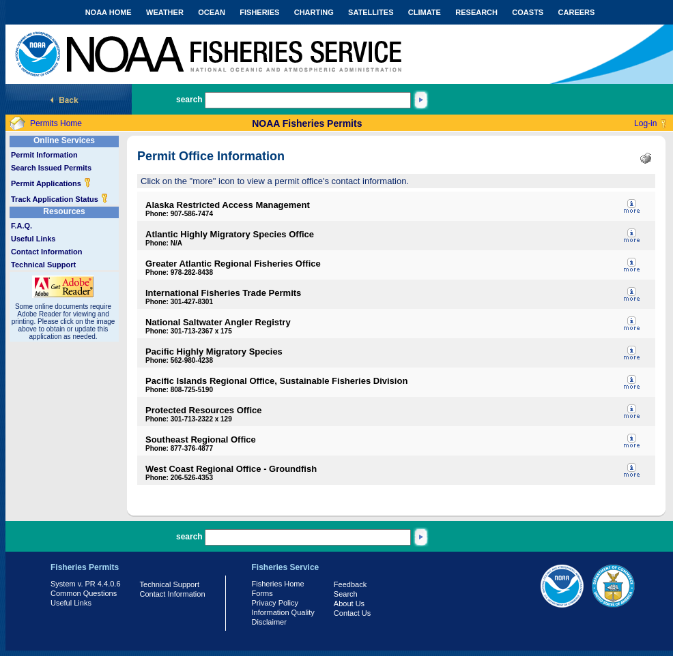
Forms (262, 593)
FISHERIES (259, 12)
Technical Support (43, 264)
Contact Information (47, 252)
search (189, 99)
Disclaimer (269, 622)
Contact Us (352, 613)
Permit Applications (51, 183)
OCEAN (211, 12)
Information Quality (283, 612)
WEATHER (165, 12)
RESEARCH (476, 12)
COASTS (527, 12)
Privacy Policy (275, 603)
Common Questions (84, 593)
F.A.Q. (21, 226)
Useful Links (33, 239)
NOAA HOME (108, 12)
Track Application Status (60, 199)
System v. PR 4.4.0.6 (86, 584)
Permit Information (44, 155)
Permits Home (56, 123)
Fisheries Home (278, 584)
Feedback (350, 584)
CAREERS (576, 12)
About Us (349, 603)
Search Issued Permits (51, 168)
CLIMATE (424, 12)
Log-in (645, 123)
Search (346, 594)
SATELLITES (370, 12)
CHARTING (314, 12)
